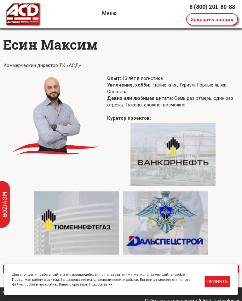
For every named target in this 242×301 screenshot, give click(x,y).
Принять (217, 281)
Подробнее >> (100, 284)
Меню (109, 13)
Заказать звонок (212, 19)
